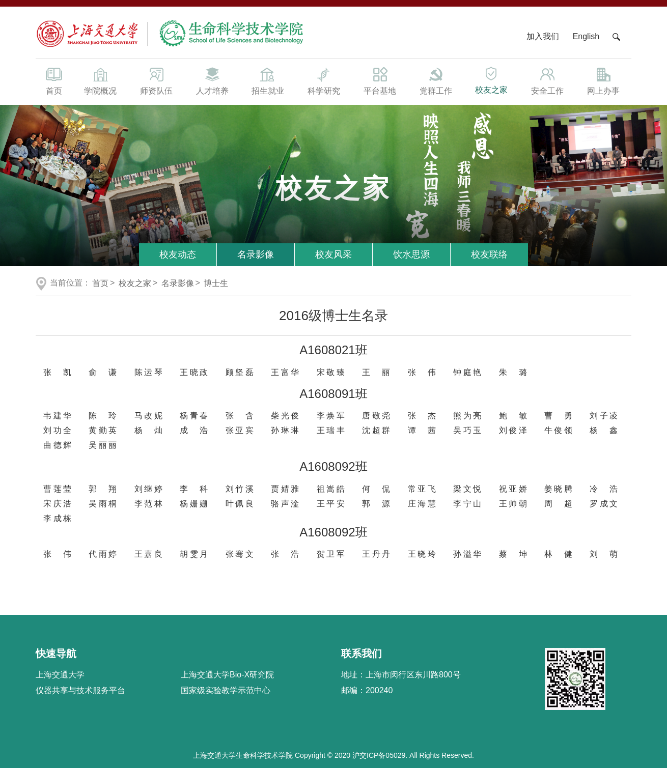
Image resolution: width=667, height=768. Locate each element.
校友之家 (492, 80)
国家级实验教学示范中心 (225, 690)
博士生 (216, 283)
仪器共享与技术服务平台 (80, 690)
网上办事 (603, 80)
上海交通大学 (60, 674)
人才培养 (212, 80)
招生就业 (268, 80)
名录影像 (255, 254)
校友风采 (333, 254)
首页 (54, 80)
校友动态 (177, 254)
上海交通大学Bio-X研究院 (227, 674)
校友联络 (489, 254)
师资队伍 (156, 80)
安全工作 (547, 80)
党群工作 (436, 80)
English (586, 36)
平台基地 (380, 80)
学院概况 (100, 80)
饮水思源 (411, 254)
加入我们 (543, 36)
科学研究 (324, 80)
